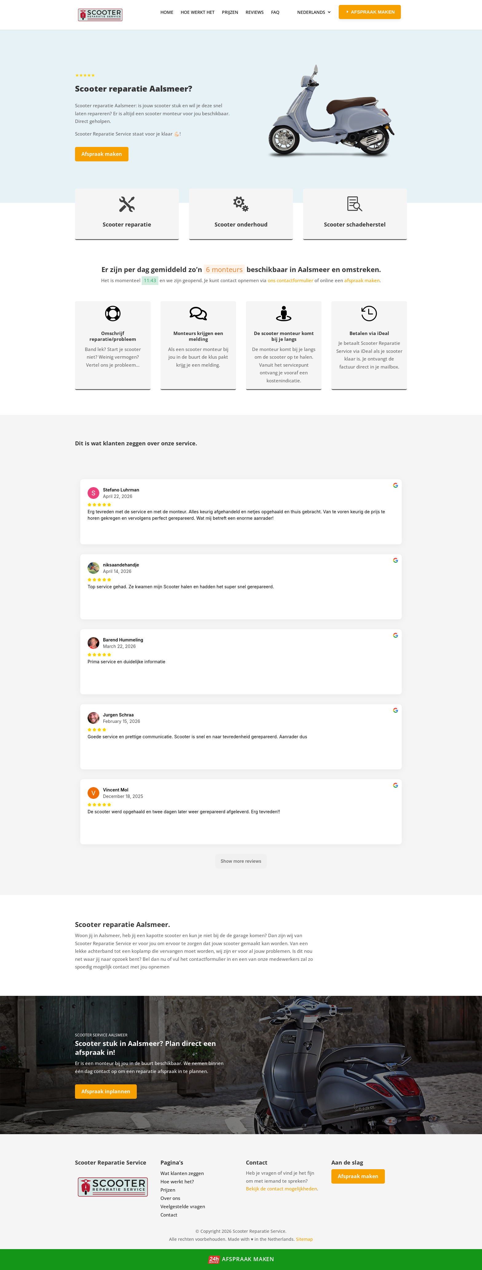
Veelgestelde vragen (182, 1206)
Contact (168, 1215)
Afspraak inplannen (105, 1091)
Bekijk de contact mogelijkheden (281, 1188)
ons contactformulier (290, 280)
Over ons (170, 1198)
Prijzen (167, 1190)
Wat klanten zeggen (182, 1173)
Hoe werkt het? (177, 1181)
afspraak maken (362, 280)
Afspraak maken (101, 154)
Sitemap (304, 1239)
